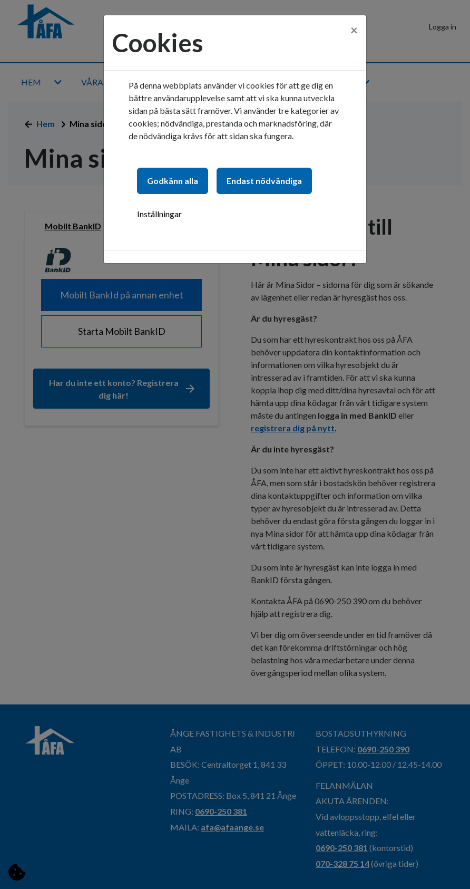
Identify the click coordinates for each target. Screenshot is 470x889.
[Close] (354, 25)
